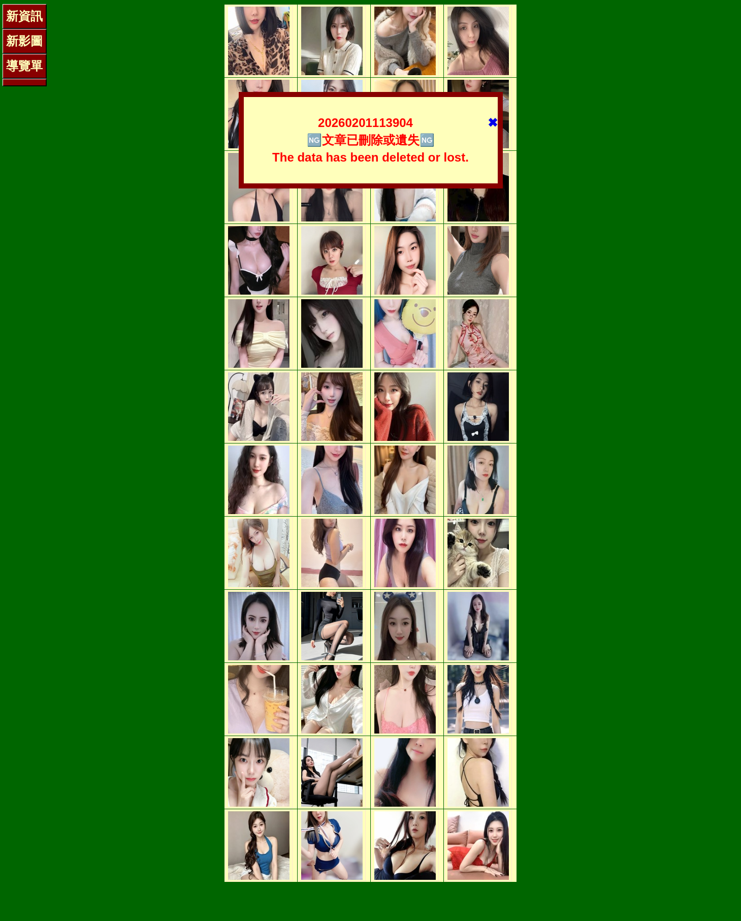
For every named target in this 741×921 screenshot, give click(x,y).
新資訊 (24, 16)
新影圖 (24, 41)
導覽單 (24, 66)
